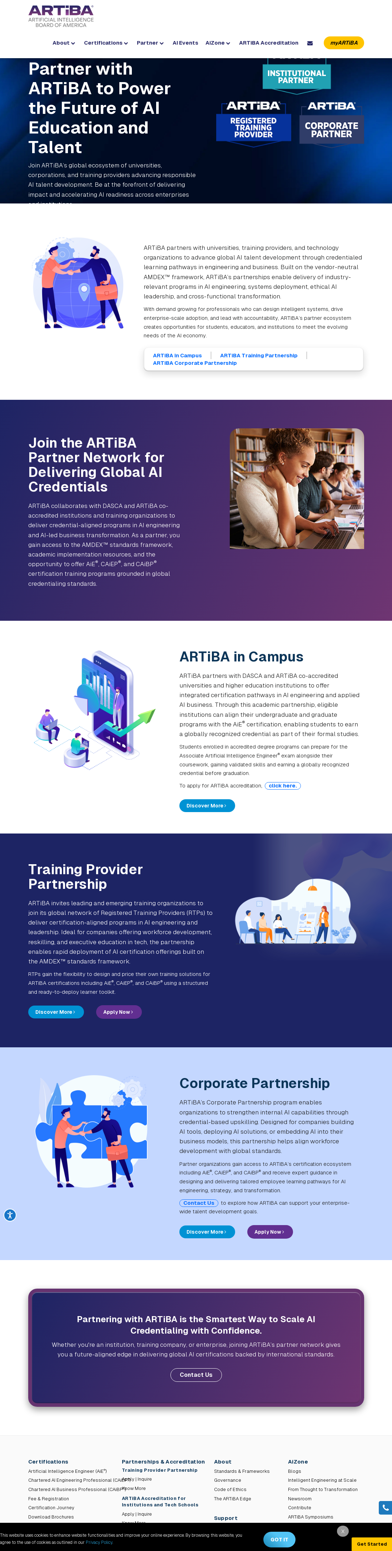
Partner (150, 43)
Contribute (299, 1507)
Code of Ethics (230, 1489)
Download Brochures (51, 1517)
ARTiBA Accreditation (268, 43)
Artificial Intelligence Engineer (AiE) (67, 1471)
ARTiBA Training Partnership (259, 355)
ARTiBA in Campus (177, 355)
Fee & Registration (48, 1498)
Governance (227, 1480)
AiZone (217, 43)
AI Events (185, 43)
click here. (283, 785)
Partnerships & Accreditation (163, 1462)
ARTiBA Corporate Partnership (195, 363)
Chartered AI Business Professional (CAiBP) (77, 1489)
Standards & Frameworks (242, 1471)
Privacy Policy (99, 1542)
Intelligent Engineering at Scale (322, 1480)
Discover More (206, 806)
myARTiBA (344, 43)
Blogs (294, 1471)
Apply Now (118, 1012)
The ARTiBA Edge (232, 1498)
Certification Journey (51, 1507)
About (64, 43)
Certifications (106, 43)
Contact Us (198, 1203)
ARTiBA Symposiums (310, 1517)
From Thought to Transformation (323, 1489)
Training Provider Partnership (160, 1470)
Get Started (372, 1544)
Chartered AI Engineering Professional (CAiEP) (79, 1480)
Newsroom (300, 1498)
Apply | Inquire (137, 1479)
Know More (134, 1488)
